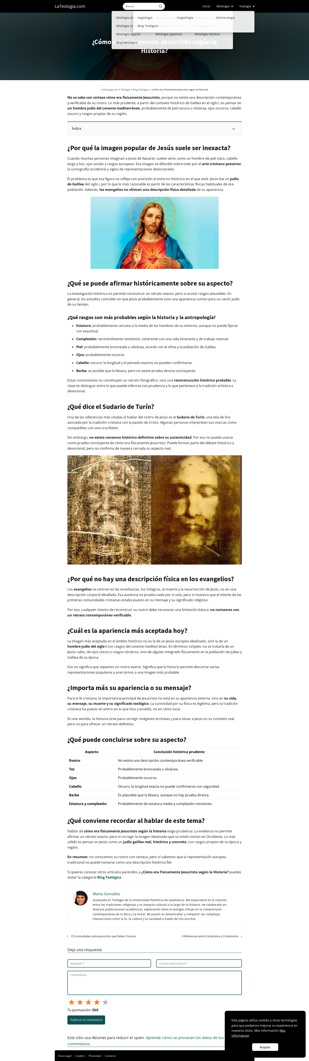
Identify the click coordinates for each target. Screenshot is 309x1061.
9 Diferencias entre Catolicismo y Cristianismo (210, 936)
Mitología (223, 6)
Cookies (80, 1056)
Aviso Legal (64, 1056)
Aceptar (265, 1047)
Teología (245, 6)
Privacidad (95, 1056)
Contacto (110, 1056)
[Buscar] (160, 6)
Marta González (106, 893)
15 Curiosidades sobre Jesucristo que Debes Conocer (103, 936)
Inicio (206, 6)
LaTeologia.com (70, 6)
